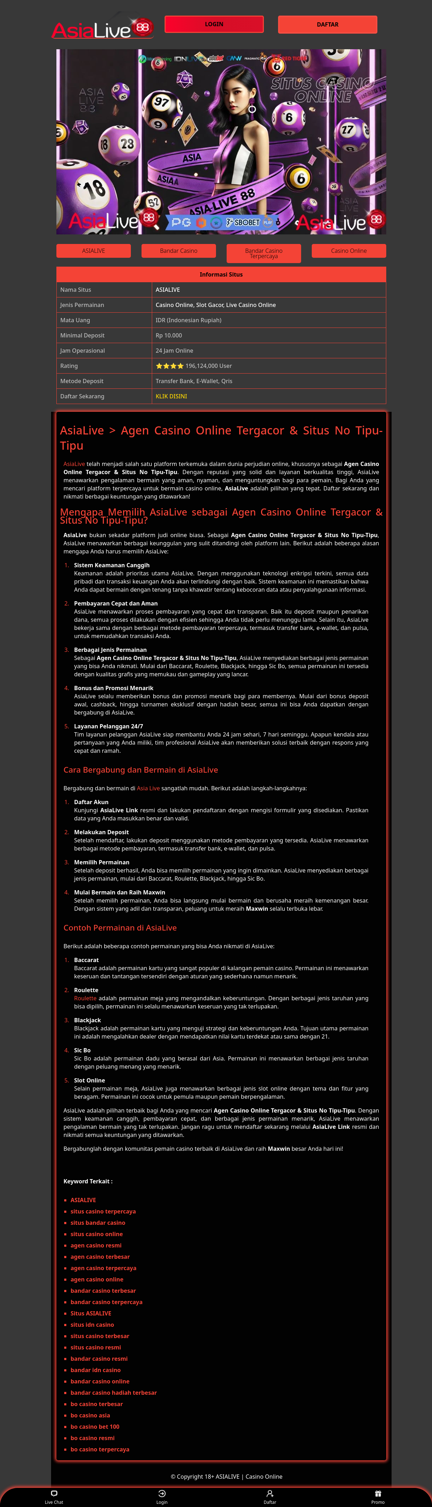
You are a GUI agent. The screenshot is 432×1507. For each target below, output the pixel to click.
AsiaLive (74, 464)
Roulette (85, 998)
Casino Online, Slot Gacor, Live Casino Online (216, 305)
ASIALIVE (168, 290)
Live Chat (54, 1498)
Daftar (270, 1498)
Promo (378, 1498)
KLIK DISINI (171, 396)
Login (161, 1498)
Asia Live (148, 788)
